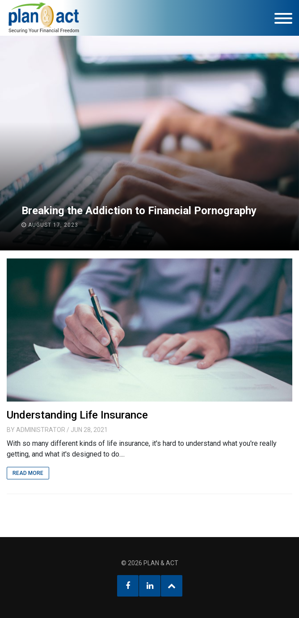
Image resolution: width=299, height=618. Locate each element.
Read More (28, 473)
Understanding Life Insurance (77, 415)
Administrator (40, 429)
